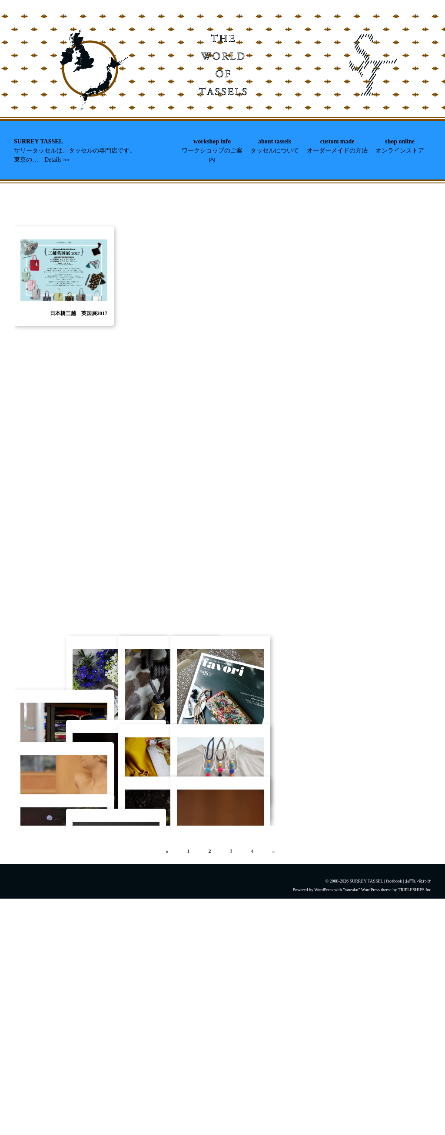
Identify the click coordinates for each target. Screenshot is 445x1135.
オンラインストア (399, 150)
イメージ (253, 932)
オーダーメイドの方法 (337, 150)
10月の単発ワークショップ (128, 1018)
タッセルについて (274, 150)
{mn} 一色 (200, 949)
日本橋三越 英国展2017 (78, 411)
